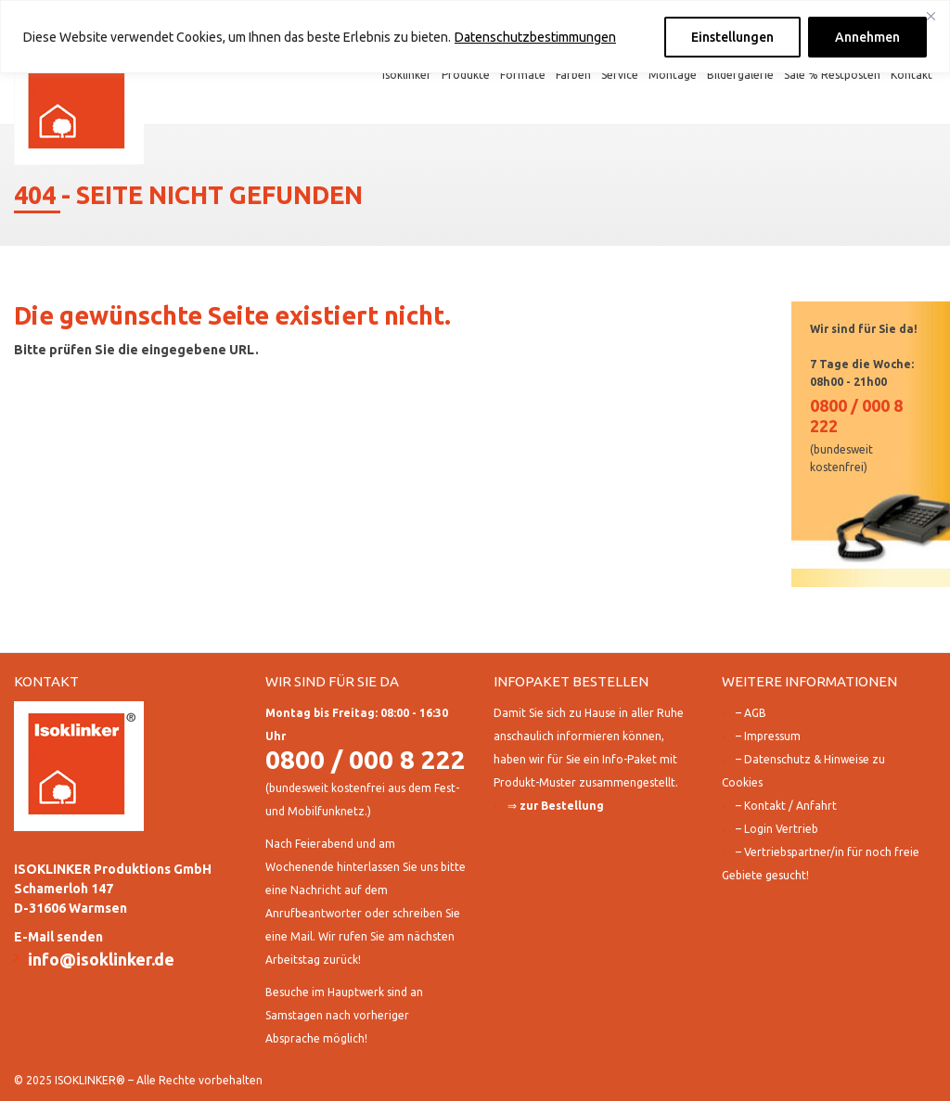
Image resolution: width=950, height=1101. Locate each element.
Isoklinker (406, 75)
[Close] (930, 16)
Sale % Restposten (832, 75)
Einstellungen (732, 37)
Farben (573, 75)
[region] (475, 36)
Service (619, 75)
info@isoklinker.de (101, 959)
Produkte (466, 75)
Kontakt (911, 75)
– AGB (751, 713)
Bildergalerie (740, 75)
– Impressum (768, 736)
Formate (523, 75)
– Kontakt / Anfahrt (786, 806)
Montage (672, 75)
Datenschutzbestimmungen (535, 37)
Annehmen (867, 37)
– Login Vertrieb (777, 829)
